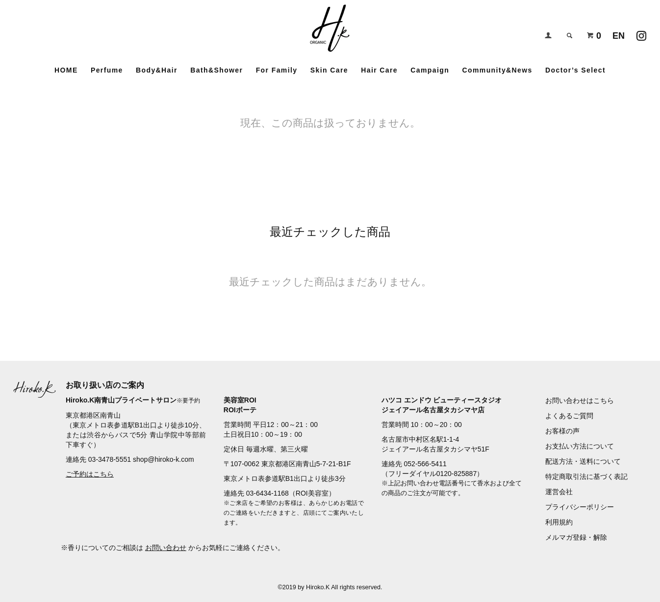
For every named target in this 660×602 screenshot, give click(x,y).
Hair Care (379, 70)
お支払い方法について (579, 446)
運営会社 (559, 492)
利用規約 (559, 522)
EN (618, 36)
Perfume (107, 70)
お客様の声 (562, 431)
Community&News (497, 70)
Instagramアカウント (641, 33)
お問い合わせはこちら (579, 400)
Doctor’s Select (575, 70)
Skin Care (329, 70)
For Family (277, 70)
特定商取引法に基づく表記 (586, 476)
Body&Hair (157, 70)
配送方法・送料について (583, 461)
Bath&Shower (216, 70)
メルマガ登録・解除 (576, 537)
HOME (66, 70)
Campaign (429, 70)
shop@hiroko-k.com (163, 459)
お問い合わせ (165, 548)
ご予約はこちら (90, 474)
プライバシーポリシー (579, 507)
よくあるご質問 (569, 416)
